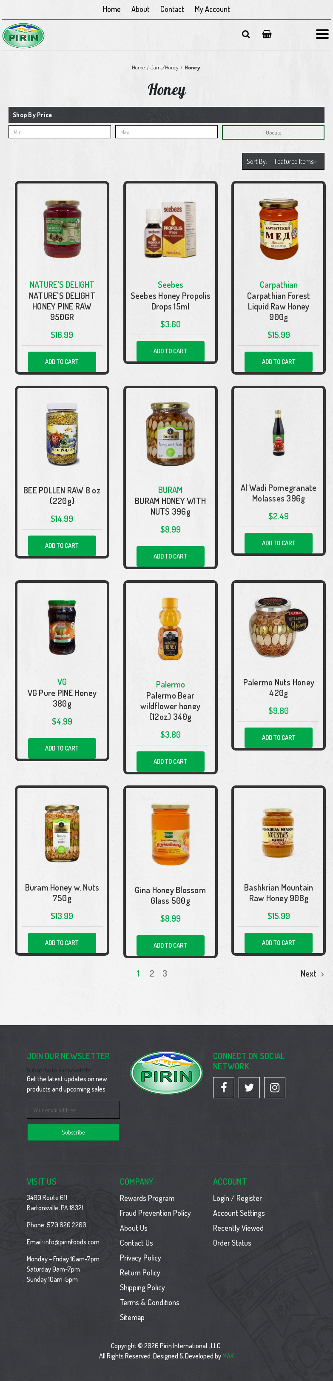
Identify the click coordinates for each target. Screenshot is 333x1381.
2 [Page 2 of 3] (152, 973)
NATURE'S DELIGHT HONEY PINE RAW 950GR (62, 306)
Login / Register (237, 1198)
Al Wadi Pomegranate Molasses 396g (279, 493)
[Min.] (60, 132)
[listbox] (297, 161)
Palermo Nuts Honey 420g (279, 687)
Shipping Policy (142, 1287)
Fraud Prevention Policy (155, 1213)
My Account (212, 9)
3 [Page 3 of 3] (164, 973)
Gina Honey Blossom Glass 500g (170, 895)
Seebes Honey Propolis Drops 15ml (171, 301)
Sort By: (257, 161)
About (140, 9)
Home (112, 9)
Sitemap (132, 1317)
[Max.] (166, 132)
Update (273, 132)
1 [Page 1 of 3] (138, 973)
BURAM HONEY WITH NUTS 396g (170, 506)
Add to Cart (62, 362)
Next (312, 973)
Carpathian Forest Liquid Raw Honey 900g (278, 306)
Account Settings (239, 1213)
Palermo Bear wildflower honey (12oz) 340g (170, 706)
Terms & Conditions (149, 1302)
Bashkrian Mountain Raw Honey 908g (278, 892)
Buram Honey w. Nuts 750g (62, 892)
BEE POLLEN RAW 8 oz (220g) (62, 495)
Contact (172, 9)
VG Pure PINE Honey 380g (62, 698)
